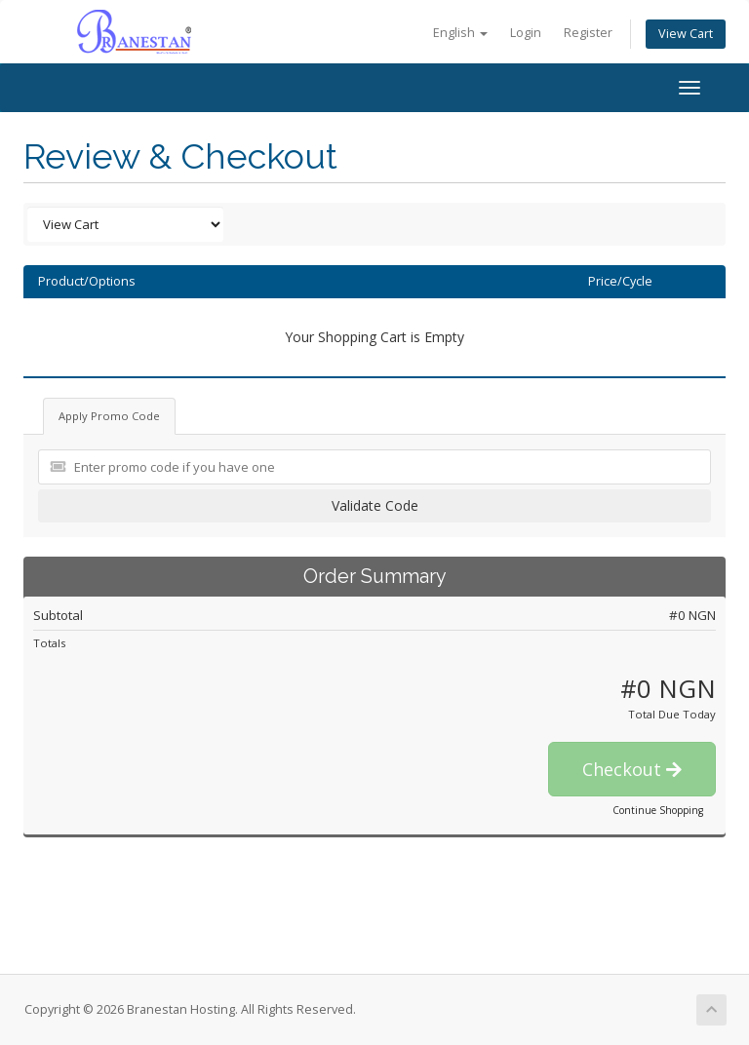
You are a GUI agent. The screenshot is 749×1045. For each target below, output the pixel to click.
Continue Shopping (657, 810)
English (460, 32)
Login (525, 32)
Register (588, 32)
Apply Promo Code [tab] (109, 415)
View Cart (685, 33)
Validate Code (375, 505)
